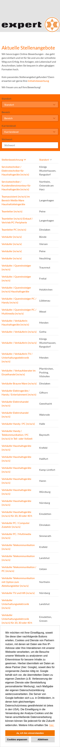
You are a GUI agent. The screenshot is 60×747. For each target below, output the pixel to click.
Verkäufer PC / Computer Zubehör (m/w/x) (16, 524)
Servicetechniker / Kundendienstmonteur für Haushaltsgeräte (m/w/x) (16, 185)
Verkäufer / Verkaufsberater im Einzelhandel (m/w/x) (19, 372)
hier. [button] (51, 725)
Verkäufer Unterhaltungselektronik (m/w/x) (15, 604)
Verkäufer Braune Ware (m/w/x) (19, 383)
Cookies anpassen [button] (17, 739)
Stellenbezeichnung (14, 159)
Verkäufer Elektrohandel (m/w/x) (15, 403)
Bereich (6, 112)
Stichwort (7, 139)
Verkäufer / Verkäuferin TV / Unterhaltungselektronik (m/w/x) (17, 357)
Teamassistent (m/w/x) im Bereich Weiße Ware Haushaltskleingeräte (16, 200)
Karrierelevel (9, 125)
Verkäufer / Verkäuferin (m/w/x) (19, 331)
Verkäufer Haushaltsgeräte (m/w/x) (16, 447)
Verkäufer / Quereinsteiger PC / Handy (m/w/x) (19, 300)
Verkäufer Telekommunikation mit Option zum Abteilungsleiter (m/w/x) (18, 582)
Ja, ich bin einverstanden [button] (30, 733)
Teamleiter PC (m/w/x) (14, 229)
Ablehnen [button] (43, 739)
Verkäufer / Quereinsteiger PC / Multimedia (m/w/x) (19, 311)
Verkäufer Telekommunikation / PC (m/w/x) (19, 568)
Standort (6, 98)
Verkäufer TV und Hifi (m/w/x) (18, 592)
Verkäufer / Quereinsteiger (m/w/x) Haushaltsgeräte (16, 289)
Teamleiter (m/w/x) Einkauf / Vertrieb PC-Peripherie (17, 220)
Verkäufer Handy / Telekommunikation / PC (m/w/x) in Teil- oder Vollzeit (17, 434)
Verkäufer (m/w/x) (12, 236)
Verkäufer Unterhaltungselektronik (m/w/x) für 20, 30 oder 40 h (17, 618)
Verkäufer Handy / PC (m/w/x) (18, 423)
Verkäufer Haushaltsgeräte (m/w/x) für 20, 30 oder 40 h (17, 513)
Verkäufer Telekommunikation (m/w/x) (18, 546)
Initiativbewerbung (38, 80)
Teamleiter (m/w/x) (12, 211)
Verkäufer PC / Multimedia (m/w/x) (16, 535)
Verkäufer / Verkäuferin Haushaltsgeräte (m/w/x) (15, 322)
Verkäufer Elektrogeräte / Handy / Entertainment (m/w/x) (19, 392)
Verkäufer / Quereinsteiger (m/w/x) (16, 267)
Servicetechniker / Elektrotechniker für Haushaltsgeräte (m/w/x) (15, 170)
